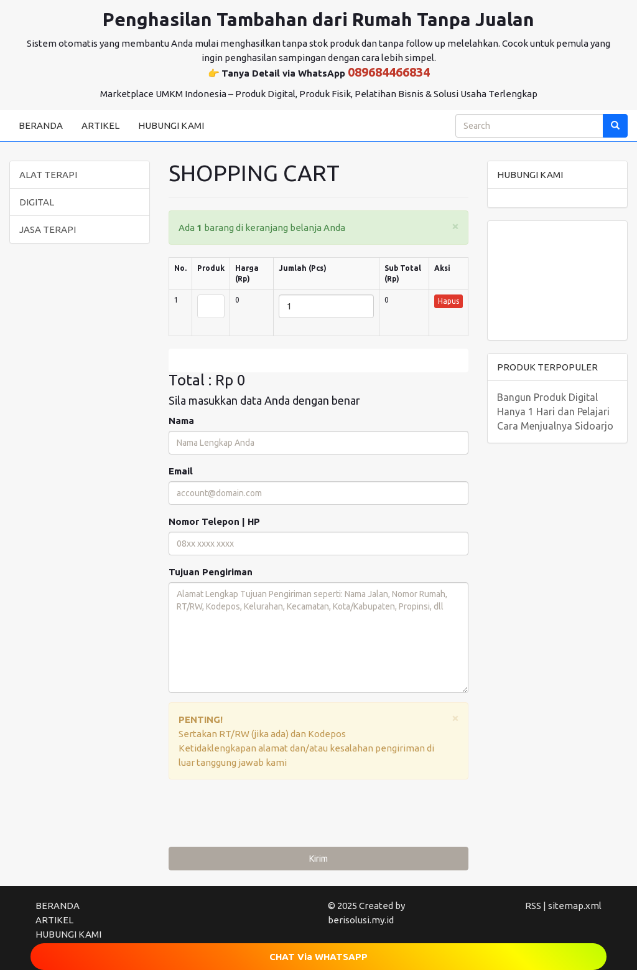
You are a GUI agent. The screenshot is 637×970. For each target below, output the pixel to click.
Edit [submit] (318, 360)
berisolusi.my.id (361, 920)
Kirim (318, 859)
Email (181, 471)
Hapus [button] (448, 301)
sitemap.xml (575, 905)
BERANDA (41, 125)
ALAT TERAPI (48, 174)
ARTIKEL (100, 125)
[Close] (455, 225)
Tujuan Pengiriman (211, 572)
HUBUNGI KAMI (171, 125)
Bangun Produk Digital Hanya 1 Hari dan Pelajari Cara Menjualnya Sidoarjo (555, 411)
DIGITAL (36, 202)
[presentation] (263, 816)
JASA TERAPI (47, 229)
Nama (181, 420)
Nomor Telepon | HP (214, 521)
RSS (533, 905)
